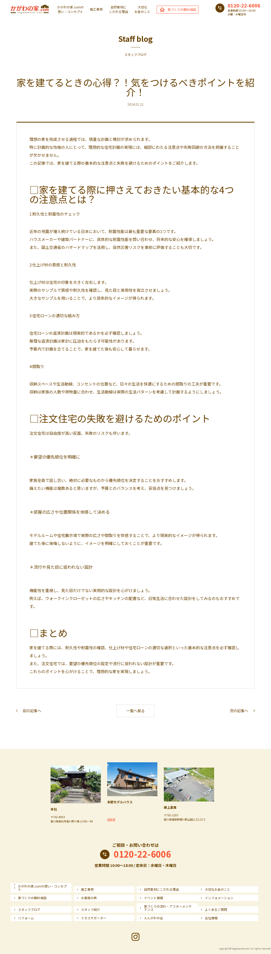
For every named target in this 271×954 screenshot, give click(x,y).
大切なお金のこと (142, 9)
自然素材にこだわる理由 (118, 9)
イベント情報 (153, 897)
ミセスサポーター (93, 918)
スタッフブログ (29, 909)
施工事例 (96, 9)
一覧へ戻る (135, 710)
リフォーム (26, 918)
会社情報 (211, 918)
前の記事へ (32, 711)
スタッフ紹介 (90, 909)
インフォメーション (219, 897)
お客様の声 (89, 897)
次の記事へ (239, 711)
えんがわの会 (153, 918)
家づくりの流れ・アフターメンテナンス (168, 908)
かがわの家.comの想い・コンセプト (70, 9)
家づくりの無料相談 (182, 9)
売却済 (111, 819)
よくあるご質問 (216, 909)
